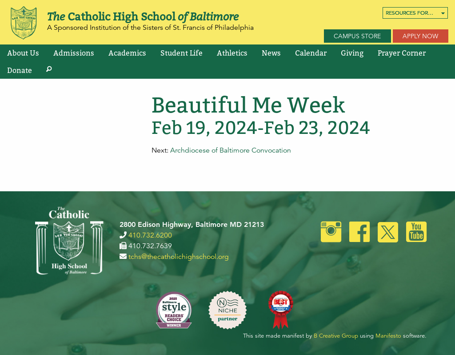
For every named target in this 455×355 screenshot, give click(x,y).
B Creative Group (336, 335)
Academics (127, 52)
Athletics (232, 52)
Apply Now (420, 36)
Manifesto (388, 335)
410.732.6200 (150, 235)
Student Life (181, 52)
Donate (19, 70)
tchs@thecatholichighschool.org (178, 256)
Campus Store (357, 36)
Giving (352, 52)
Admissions (73, 52)
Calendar (311, 52)
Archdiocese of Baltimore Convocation (230, 150)
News (271, 52)
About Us (23, 52)
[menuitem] (415, 13)
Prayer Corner (402, 52)
